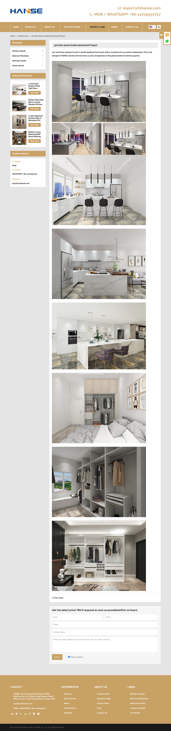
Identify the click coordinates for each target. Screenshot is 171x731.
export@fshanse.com (142, 8)
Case (99, 708)
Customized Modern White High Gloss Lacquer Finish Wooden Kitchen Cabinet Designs (35, 86)
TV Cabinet (135, 713)
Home (16, 27)
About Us (51, 27)
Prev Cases (57, 598)
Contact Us (132, 27)
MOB (14, 166)
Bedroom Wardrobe (20, 56)
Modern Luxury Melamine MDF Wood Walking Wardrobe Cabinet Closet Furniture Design (36, 134)
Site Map (68, 713)
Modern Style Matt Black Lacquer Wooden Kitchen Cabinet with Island (35, 102)
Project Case (97, 27)
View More (34, 93)
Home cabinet (18, 66)
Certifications (70, 708)
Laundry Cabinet (137, 708)
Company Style (104, 699)
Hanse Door (70, 727)
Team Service (70, 699)
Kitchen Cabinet (18, 51)
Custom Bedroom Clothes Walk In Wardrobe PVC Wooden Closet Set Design (35, 118)
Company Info (103, 694)
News (115, 27)
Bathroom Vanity (19, 61)
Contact (16, 687)
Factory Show (73, 27)
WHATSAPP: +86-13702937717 (24, 174)
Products (31, 27)
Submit (57, 657)
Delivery (68, 694)
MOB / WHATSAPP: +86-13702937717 (127, 14)
